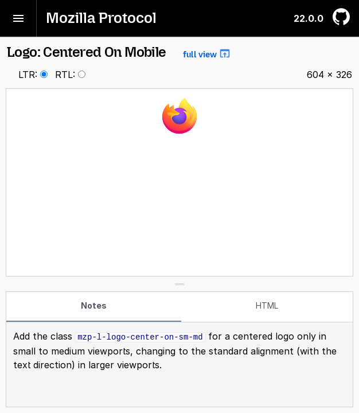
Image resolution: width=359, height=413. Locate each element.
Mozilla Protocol (101, 18)
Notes (94, 305)
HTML (267, 305)
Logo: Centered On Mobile (119, 52)
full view (207, 53)
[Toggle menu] (18, 18)
